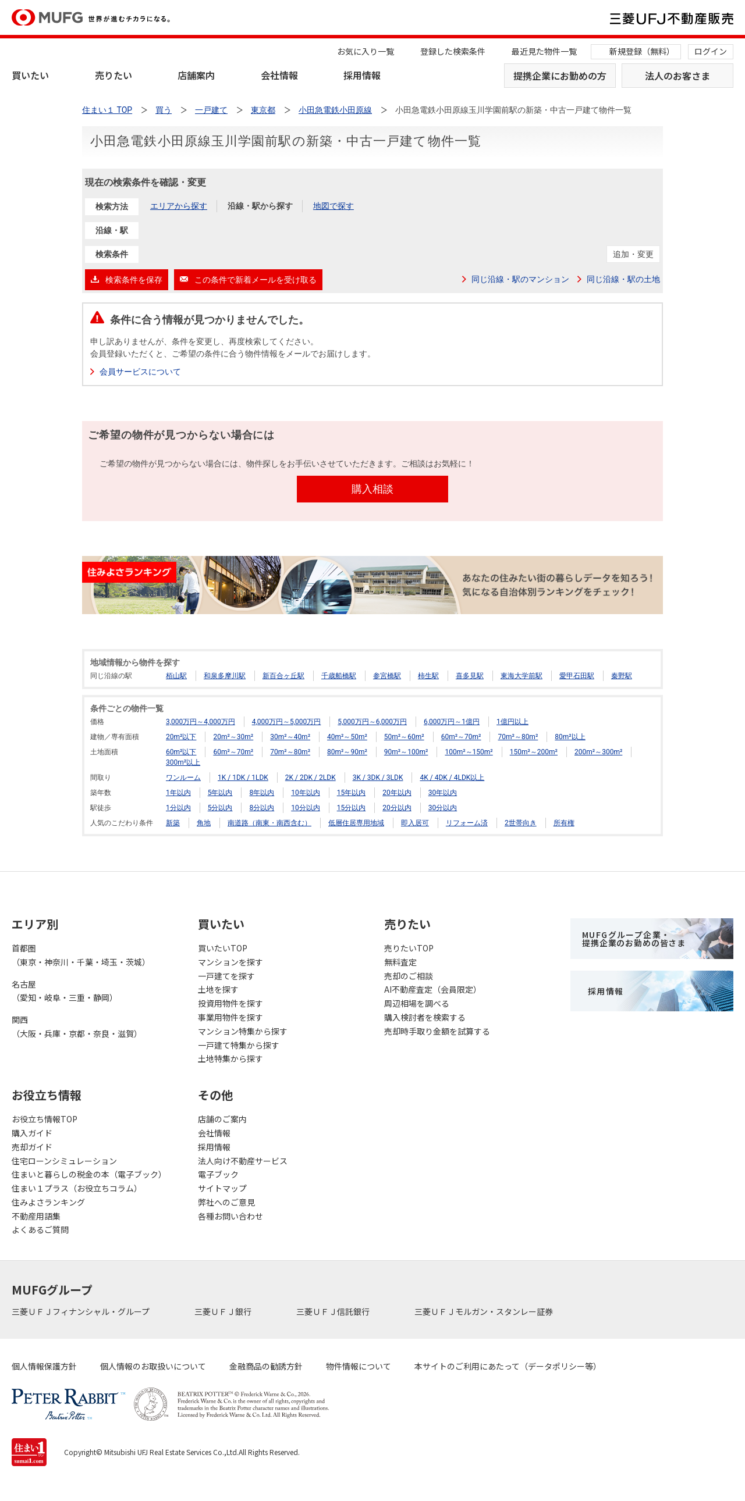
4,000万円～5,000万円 (286, 722)
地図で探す (333, 206)
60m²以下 (181, 752)
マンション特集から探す (243, 1031)
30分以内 (442, 808)
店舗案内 (196, 75)
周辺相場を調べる (416, 1003)
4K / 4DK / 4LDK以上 (452, 777)
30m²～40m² (290, 737)
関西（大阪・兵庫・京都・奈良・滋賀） (77, 1026)
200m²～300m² (598, 752)
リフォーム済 (467, 823)
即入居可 (415, 823)
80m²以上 (570, 737)
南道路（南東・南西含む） (269, 823)
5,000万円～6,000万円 (372, 722)
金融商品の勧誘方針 (266, 1366)
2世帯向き (521, 823)
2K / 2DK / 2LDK (310, 777)
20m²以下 (181, 737)
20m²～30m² (233, 737)
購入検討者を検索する (425, 1017)
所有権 (564, 823)
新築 (173, 823)
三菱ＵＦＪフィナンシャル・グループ (81, 1311)
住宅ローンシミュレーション (64, 1161)
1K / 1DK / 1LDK (243, 777)
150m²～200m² (534, 752)
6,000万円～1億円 (452, 722)
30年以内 (442, 793)
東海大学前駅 (521, 676)
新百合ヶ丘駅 (283, 676)
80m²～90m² (347, 752)
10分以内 (305, 808)
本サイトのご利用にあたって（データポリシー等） (507, 1366)
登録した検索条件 (452, 51)
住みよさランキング (48, 1202)
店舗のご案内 (222, 1119)
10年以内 (305, 793)
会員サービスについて (140, 371)
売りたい (113, 75)
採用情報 (362, 75)
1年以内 (178, 793)
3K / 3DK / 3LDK (378, 777)
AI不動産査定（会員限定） (432, 989)
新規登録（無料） (642, 51)
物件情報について (358, 1366)
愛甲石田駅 (576, 676)
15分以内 (351, 808)
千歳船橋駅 (338, 676)
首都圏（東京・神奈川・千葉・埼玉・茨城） (81, 955)
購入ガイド (32, 1133)
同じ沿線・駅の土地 (623, 279)
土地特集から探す (230, 1058)
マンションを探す (230, 962)
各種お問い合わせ (230, 1216)
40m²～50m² (347, 737)
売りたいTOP (409, 948)
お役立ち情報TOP (44, 1119)
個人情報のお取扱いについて (153, 1366)
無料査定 (400, 962)
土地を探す (218, 989)
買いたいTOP (222, 948)
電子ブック (218, 1174)
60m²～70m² (461, 737)
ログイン (710, 51)
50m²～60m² (404, 737)
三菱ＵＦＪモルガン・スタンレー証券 (484, 1311)
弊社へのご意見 (226, 1202)
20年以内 (396, 793)
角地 (204, 823)
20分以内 (396, 808)
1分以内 (178, 808)
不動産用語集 (36, 1216)
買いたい (30, 75)
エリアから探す (178, 206)
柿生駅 (428, 676)
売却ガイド (32, 1147)
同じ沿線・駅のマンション (520, 279)
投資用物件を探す (230, 1003)
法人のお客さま (677, 76)
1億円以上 (512, 722)
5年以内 (220, 793)
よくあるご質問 (40, 1229)
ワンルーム (183, 777)
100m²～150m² (468, 752)
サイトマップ (222, 1188)
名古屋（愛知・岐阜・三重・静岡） (65, 991)
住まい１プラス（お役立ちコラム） (77, 1188)
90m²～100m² (406, 752)
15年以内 (351, 793)
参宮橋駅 (387, 676)
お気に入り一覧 (365, 51)
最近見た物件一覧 (544, 51)
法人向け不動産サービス (243, 1161)
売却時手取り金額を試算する (437, 1031)
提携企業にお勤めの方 (559, 76)
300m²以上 (183, 762)
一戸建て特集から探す (238, 1045)
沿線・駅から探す (260, 206)
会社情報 (279, 75)
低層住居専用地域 (356, 823)
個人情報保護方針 (44, 1366)
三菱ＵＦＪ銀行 (223, 1311)
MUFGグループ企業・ (634, 939)
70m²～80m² (518, 737)
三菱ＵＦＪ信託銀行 (333, 1311)
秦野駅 (621, 676)
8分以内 (261, 808)
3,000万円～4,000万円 (200, 722)
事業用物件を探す (230, 1017)
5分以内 (220, 808)
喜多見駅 (470, 676)
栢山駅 (176, 676)
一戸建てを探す (226, 976)
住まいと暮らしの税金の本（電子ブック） (89, 1174)
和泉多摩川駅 (225, 676)
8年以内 (261, 793)
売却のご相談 (408, 976)
